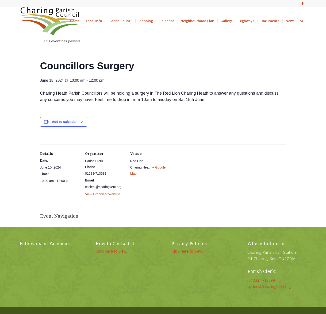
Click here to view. (111, 251)
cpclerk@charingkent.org (269, 286)
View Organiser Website (102, 194)
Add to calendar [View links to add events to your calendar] (64, 122)
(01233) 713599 (261, 280)
